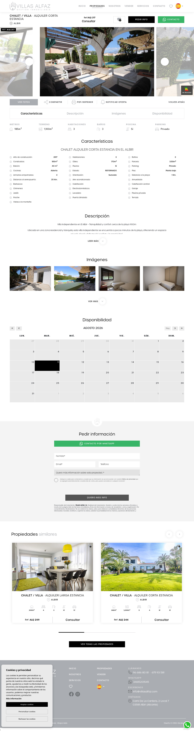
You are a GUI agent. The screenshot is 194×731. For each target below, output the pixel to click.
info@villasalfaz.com (145, 691)
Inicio (82, 6)
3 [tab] (110, 632)
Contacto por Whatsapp (97, 444)
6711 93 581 (158, 672)
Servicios (143, 6)
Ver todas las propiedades (97, 644)
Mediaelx (182, 723)
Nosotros (115, 6)
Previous (29, 61)
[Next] (179, 534)
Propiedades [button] (97, 6)
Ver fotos (24, 102)
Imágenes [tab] (119, 113)
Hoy (168, 328)
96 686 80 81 (141, 672)
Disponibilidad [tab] (162, 113)
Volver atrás (177, 102)
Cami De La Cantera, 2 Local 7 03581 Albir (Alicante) (151, 702)
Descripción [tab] (75, 113)
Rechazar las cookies (26, 719)
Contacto (159, 6)
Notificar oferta (114, 102)
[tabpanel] (52, 583)
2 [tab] (85, 632)
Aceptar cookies (26, 704)
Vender (129, 6)
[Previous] (169, 534)
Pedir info (141, 19)
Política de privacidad (129, 479)
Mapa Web (62, 723)
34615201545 (141, 681)
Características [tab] (31, 113)
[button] (97, 301)
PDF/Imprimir (82, 102)
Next (165, 61)
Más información (14, 698)
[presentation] (68, 489)
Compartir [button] (53, 102)
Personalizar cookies (27, 711)
